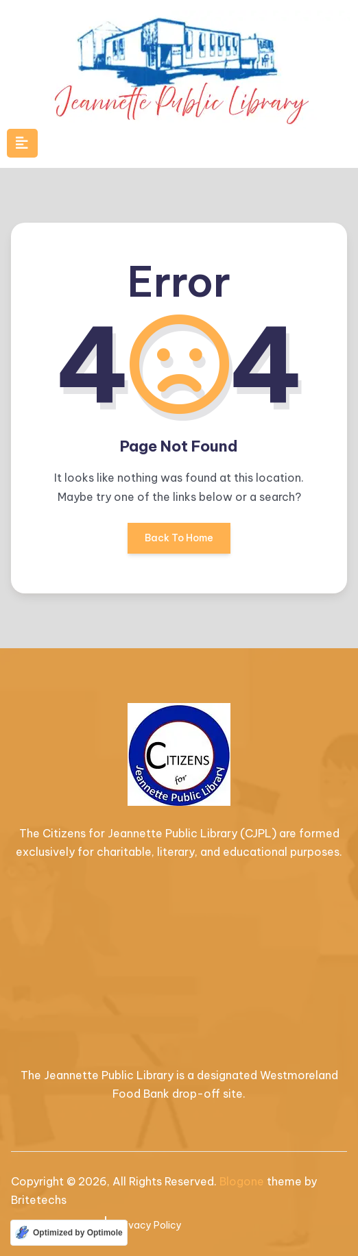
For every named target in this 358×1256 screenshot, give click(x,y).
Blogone (241, 1181)
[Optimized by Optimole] (69, 1233)
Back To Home (179, 543)
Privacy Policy (149, 1225)
